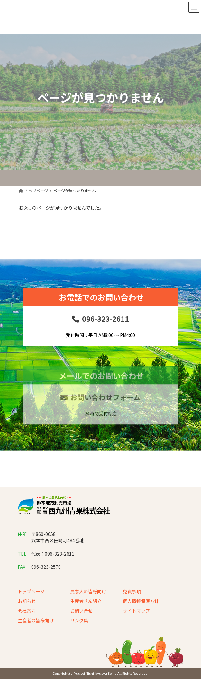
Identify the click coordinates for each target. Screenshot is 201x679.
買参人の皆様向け (88, 591)
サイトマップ (136, 610)
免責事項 (132, 591)
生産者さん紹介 (86, 601)
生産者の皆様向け (36, 620)
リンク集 (79, 620)
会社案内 (27, 610)
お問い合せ (81, 610)
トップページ (31, 591)
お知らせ (27, 601)
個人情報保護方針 (141, 601)
